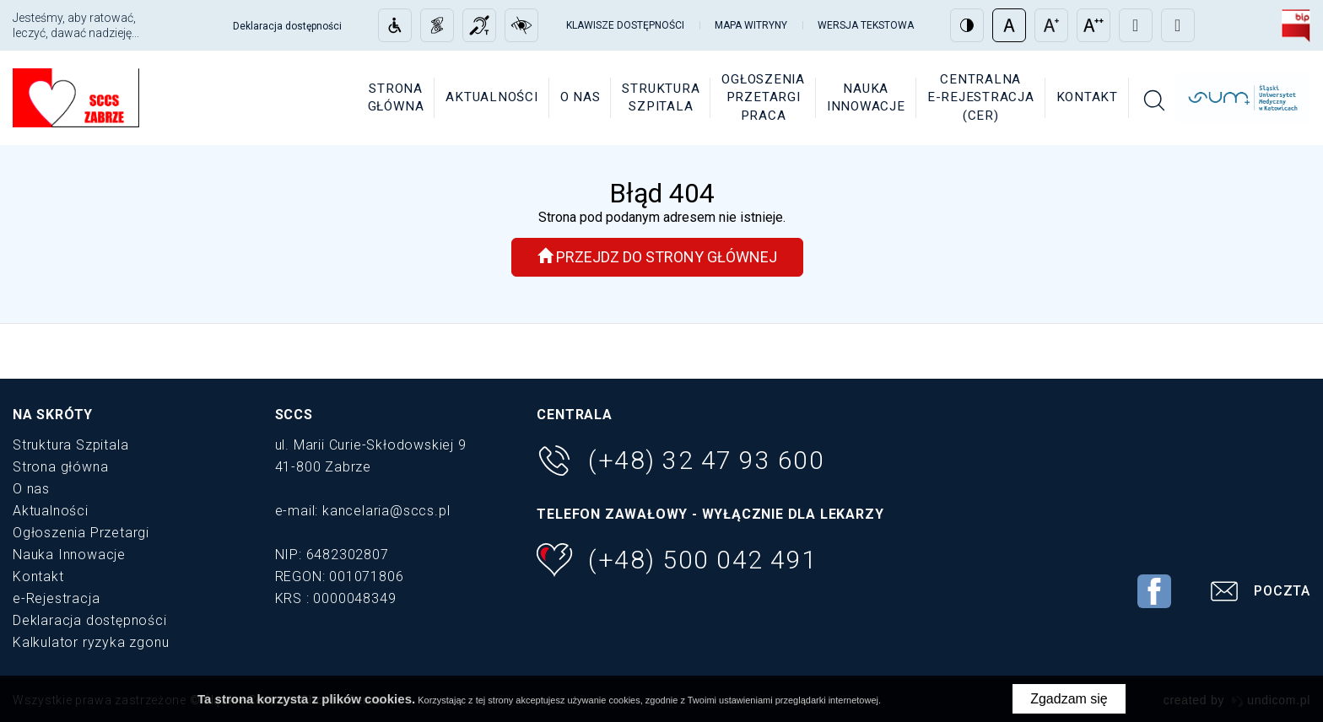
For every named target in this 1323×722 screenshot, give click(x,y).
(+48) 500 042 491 (677, 560)
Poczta (1257, 593)
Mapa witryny (751, 25)
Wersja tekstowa (866, 25)
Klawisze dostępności (625, 25)
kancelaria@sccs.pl (386, 511)
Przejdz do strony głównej (657, 257)
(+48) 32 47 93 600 (680, 460)
